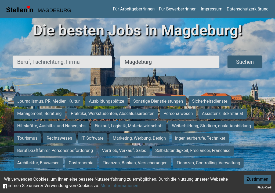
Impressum (212, 9)
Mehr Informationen (119, 185)
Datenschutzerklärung (248, 9)
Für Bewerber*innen (178, 9)
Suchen (245, 62)
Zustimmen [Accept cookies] (257, 179)
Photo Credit (265, 187)
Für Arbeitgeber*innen (133, 9)
